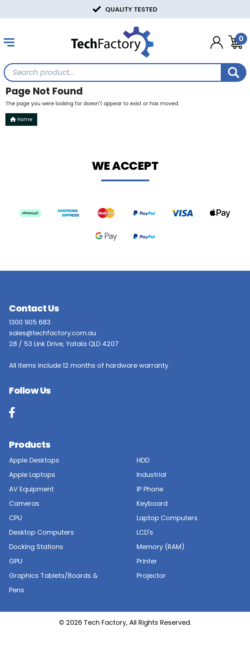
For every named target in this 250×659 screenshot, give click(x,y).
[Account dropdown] (216, 42)
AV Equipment (31, 489)
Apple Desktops (34, 460)
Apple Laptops (32, 474)
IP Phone (150, 489)
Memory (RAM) (161, 546)
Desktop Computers (41, 532)
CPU (15, 517)
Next (242, 8)
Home (21, 119)
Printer (147, 561)
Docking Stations (36, 546)
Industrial (151, 474)
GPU (15, 561)
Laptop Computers (167, 517)
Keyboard (152, 503)
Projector (151, 575)
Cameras (24, 503)
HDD (143, 460)
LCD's (145, 532)
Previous (7, 8)
